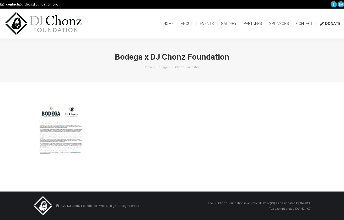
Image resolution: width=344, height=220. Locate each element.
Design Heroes (128, 206)
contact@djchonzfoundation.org (32, 4)
